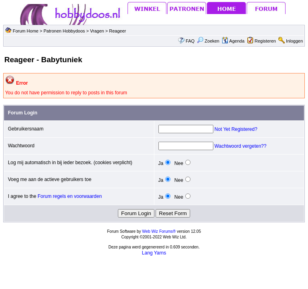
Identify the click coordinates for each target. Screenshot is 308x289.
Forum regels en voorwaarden (70, 196)
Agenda (233, 41)
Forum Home (25, 30)
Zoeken (208, 41)
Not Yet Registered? (236, 129)
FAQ (190, 41)
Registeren (265, 41)
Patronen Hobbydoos (64, 30)
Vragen (97, 30)
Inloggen (294, 41)
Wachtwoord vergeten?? (241, 146)
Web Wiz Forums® (159, 231)
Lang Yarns (154, 253)
